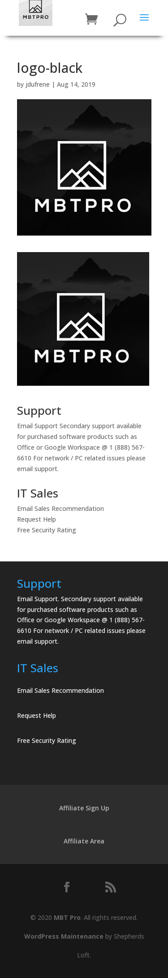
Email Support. (38, 598)
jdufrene (38, 84)
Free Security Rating (46, 530)
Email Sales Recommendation (60, 508)
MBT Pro (67, 917)
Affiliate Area (84, 841)
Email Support (37, 426)
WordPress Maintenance (63, 936)
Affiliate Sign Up (84, 808)
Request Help (36, 519)
